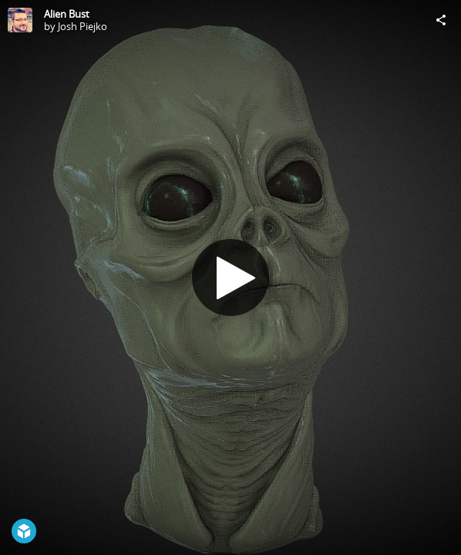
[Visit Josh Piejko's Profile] (20, 20)
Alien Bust (66, 14)
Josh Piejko (82, 26)
